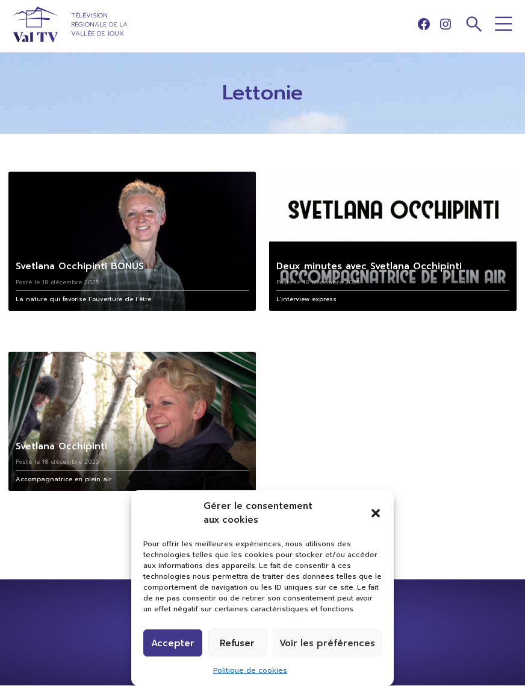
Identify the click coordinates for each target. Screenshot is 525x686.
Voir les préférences (327, 643)
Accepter (172, 643)
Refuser (237, 643)
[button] (376, 513)
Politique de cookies (250, 670)
